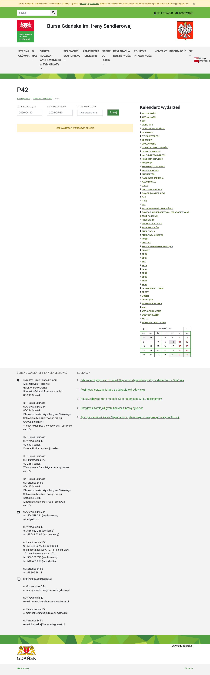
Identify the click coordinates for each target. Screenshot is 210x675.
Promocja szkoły (152, 223)
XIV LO (145, 319)
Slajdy (146, 250)
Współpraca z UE (151, 311)
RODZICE (146, 242)
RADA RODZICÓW (150, 227)
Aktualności (149, 113)
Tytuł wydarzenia (86, 107)
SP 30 (144, 254)
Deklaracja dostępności (122, 53)
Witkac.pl (188, 668)
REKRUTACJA (148, 231)
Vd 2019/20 (147, 300)
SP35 (144, 269)
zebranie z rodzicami (154, 322)
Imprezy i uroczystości (155, 147)
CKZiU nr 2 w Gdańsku (153, 128)
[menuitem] (35, 60)
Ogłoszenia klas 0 (152, 189)
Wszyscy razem (150, 315)
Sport (145, 292)
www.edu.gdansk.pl (182, 645)
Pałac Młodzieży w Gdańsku (157, 208)
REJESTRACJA (164, 13)
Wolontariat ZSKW (152, 303)
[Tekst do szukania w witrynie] (33, 13)
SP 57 (144, 258)
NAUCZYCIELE (149, 182)
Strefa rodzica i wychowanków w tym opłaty (50, 58)
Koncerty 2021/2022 (152, 159)
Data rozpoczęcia (26, 107)
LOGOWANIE (184, 13)
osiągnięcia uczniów (153, 193)
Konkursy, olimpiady (153, 166)
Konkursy (147, 163)
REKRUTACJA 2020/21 (152, 235)
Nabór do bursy (106, 56)
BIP (191, 51)
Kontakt (161, 51)
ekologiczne (149, 144)
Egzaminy (147, 140)
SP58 (144, 281)
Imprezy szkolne (151, 151)
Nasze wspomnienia (152, 178)
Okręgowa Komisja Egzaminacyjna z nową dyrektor (111, 408)
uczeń (145, 296)
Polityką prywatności (89, 3)
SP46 (144, 277)
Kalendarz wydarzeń (42, 98)
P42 (144, 197)
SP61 (144, 284)
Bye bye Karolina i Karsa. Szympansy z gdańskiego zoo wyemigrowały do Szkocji (130, 417)
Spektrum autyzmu (152, 288)
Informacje (177, 51)
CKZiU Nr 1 (147, 125)
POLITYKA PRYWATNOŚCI (143, 53)
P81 (144, 204)
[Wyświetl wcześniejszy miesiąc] (143, 329)
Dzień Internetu (150, 136)
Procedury (148, 220)
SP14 (144, 265)
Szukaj (113, 112)
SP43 (144, 273)
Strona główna (23, 53)
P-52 (144, 201)
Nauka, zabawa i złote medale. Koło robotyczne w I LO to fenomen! (121, 398)
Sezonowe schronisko (71, 53)
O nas (34, 53)
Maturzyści (148, 174)
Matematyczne (150, 170)
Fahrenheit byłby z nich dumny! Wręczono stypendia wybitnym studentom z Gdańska (132, 380)
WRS (144, 307)
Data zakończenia (57, 107)
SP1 (144, 261)
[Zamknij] (194, 4)
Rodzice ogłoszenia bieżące (157, 246)
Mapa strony (23, 668)
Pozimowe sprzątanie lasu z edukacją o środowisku (112, 389)
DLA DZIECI (147, 132)
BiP (143, 121)
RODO (144, 239)
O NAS (145, 185)
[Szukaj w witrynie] (53, 13)
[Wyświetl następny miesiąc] (187, 329)
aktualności (149, 117)
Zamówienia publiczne (91, 53)
